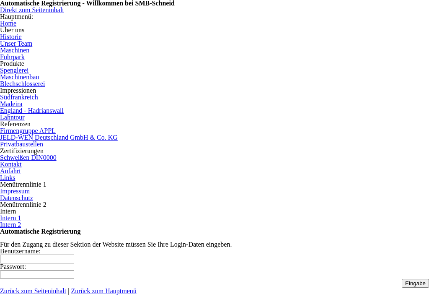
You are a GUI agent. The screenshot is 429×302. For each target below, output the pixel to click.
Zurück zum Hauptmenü (103, 290)
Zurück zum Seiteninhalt (33, 290)
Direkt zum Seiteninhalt (32, 9)
